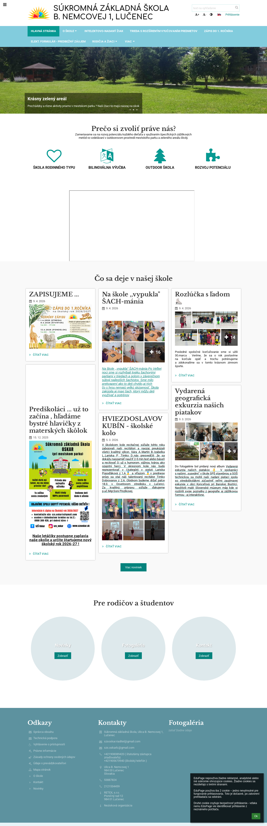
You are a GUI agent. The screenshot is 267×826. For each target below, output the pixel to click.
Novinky (38, 788)
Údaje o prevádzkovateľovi (49, 763)
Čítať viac (39, 355)
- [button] (204, 14)
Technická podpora (45, 738)
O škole (38, 776)
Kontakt (38, 782)
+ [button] (197, 14)
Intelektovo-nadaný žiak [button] (103, 31)
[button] (219, 14)
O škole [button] (70, 31)
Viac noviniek (133, 567)
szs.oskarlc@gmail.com (119, 747)
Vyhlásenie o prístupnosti (49, 744)
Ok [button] (256, 816)
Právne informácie (44, 750)
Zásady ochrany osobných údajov (54, 757)
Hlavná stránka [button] (43, 31)
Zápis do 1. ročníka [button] (218, 31)
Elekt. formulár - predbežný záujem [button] (58, 41)
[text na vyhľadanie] (215, 8)
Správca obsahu (43, 732)
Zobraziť (63, 655)
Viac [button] (130, 41)
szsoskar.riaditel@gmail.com (122, 741)
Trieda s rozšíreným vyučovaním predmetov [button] (163, 31)
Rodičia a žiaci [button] (105, 41)
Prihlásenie (232, 14)
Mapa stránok (42, 769)
